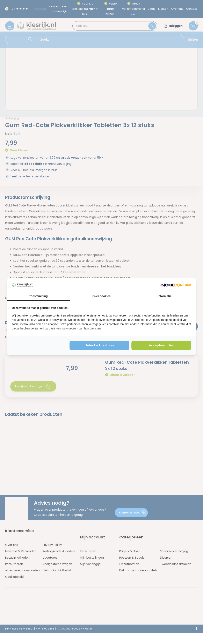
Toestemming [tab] (38, 296)
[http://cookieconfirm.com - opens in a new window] (175, 285)
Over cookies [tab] (102, 296)
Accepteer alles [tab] (161, 345)
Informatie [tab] (165, 296)
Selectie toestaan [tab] (99, 345)
